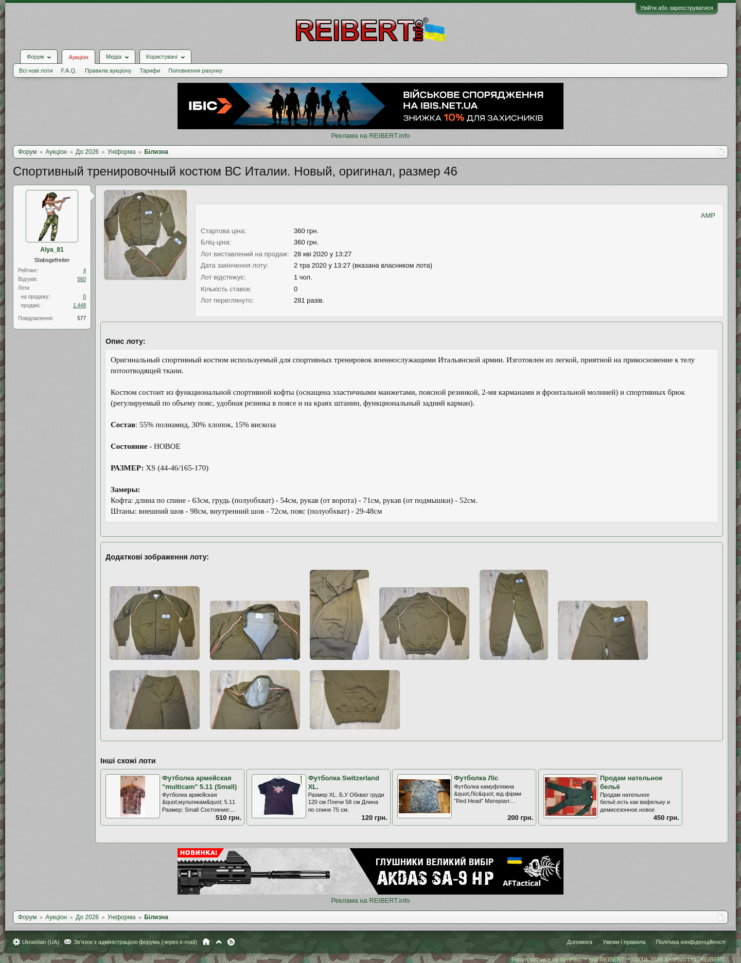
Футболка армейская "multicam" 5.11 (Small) (199, 782)
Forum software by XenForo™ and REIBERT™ (618, 959)
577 (81, 318)
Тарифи (150, 70)
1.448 (79, 305)
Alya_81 (51, 249)
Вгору (218, 942)
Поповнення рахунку (195, 70)
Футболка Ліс (476, 778)
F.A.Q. (69, 70)
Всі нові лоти (35, 70)
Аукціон (78, 57)
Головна (206, 942)
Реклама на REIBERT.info (370, 135)
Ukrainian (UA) (40, 942)
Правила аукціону (108, 70)
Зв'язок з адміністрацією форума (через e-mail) (135, 942)
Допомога (579, 942)
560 (81, 279)
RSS (231, 942)
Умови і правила (624, 942)
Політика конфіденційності (691, 942)
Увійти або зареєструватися (676, 8)
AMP (708, 215)
